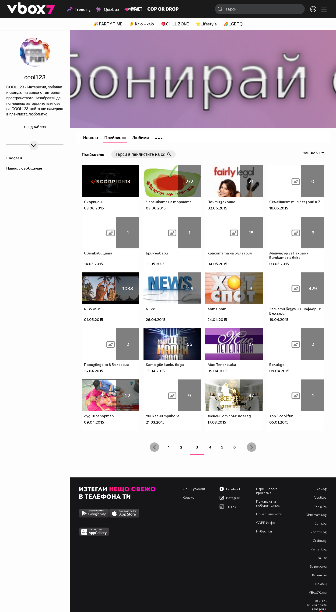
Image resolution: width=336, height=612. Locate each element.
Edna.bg (321, 523)
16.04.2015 (93, 371)
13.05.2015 (155, 263)
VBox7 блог (318, 592)
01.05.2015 (93, 319)
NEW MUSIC (94, 308)
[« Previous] (154, 447)
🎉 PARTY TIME (107, 23)
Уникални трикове (163, 416)
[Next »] (251, 447)
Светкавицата (98, 253)
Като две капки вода (165, 364)
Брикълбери (157, 253)
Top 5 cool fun (281, 416)
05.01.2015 (278, 422)
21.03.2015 (155, 422)
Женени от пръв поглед (229, 416)
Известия (264, 531)
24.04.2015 (217, 319)
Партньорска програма (266, 491)
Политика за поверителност (269, 503)
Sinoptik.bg (318, 532)
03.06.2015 (94, 208)
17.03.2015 (216, 422)
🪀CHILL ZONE (175, 23)
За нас (322, 558)
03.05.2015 (279, 263)
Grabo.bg (320, 540)
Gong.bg (320, 506)
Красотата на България (229, 253)
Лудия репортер (99, 416)
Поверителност (269, 514)
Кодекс (188, 497)
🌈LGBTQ (233, 23)
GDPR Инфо (265, 523)
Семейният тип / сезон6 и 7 (294, 201)
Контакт (319, 575)
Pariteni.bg (319, 549)
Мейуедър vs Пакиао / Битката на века (288, 255)
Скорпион (93, 201)
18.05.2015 (278, 208)
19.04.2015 (278, 319)
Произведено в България (106, 364)
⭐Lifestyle (206, 23)
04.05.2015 (217, 263)
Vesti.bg (320, 497)
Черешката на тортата (169, 201)
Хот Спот (216, 308)
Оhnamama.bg (316, 515)
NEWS (151, 308)
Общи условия (194, 489)
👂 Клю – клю (141, 23)
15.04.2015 (155, 371)
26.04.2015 (155, 319)
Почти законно (221, 201)
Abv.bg (321, 489)
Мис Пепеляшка (221, 364)
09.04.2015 (217, 371)
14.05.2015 (93, 263)
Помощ (321, 584)
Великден (278, 364)
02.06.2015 (217, 208)
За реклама (318, 566)
